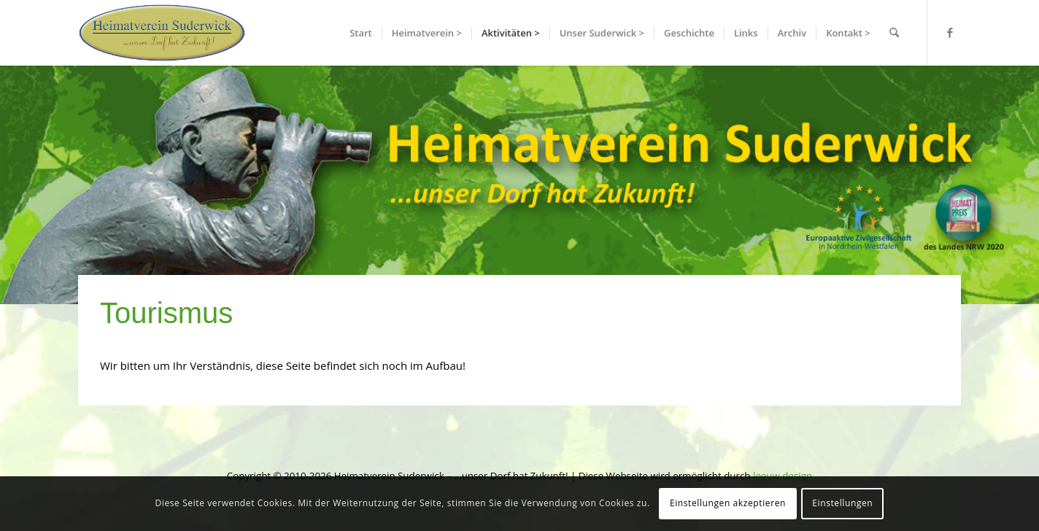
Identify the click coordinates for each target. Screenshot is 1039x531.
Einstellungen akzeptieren (728, 503)
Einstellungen (842, 503)
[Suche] (894, 33)
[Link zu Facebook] (950, 32)
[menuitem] (361, 33)
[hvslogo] (162, 33)
